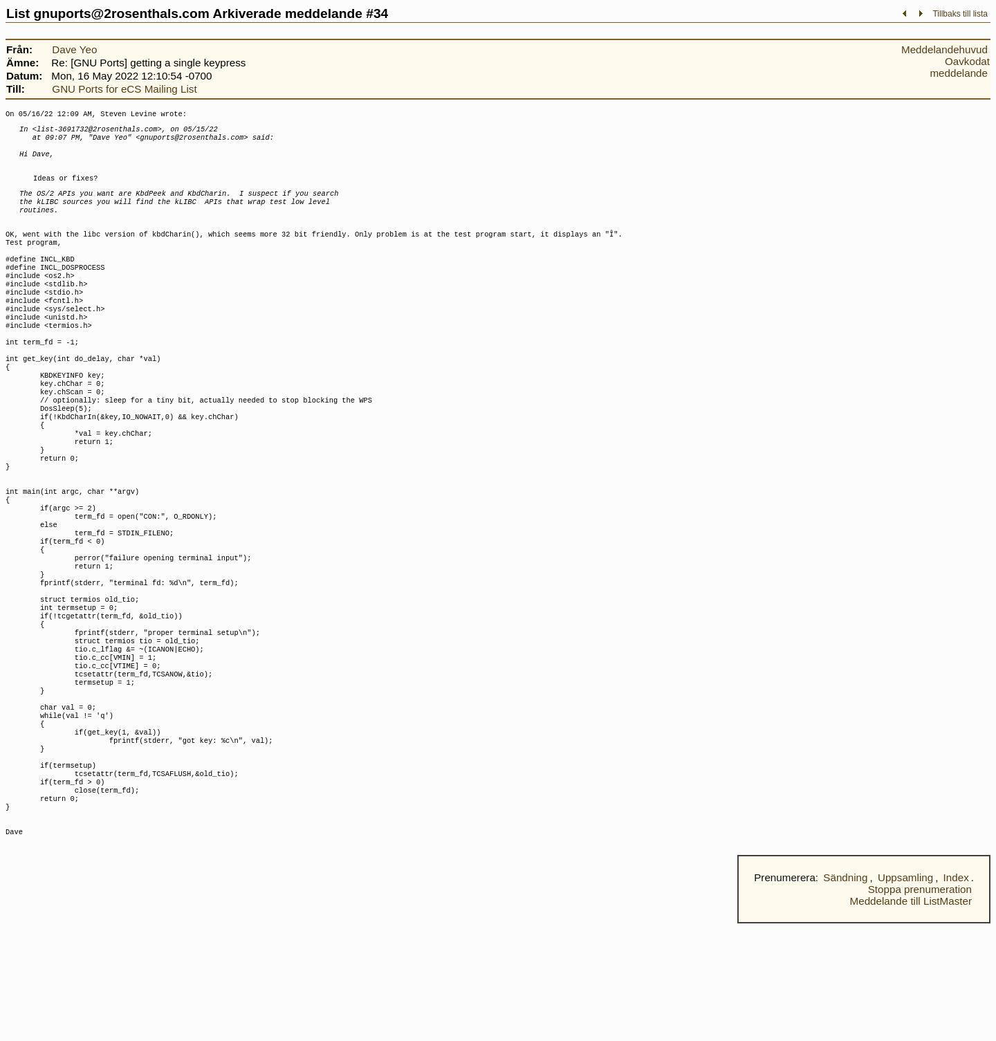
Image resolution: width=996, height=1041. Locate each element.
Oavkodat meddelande (960, 67)
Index (956, 995)
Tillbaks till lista (960, 14)
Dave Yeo (74, 49)
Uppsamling (905, 995)
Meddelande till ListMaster (911, 1018)
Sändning (845, 995)
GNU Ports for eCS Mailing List (124, 89)
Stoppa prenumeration (920, 1007)
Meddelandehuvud (944, 49)
